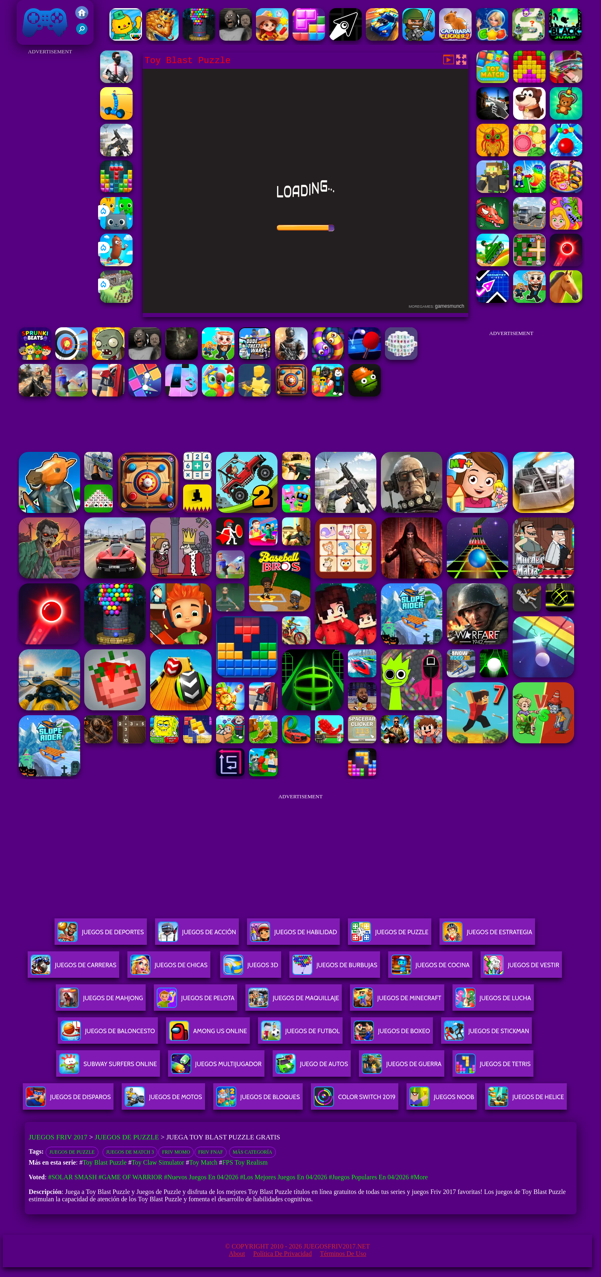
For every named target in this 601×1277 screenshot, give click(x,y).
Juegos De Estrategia (487, 935)
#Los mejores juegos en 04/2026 (283, 1177)
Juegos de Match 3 (130, 1152)
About (237, 1253)
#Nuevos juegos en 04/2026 (201, 1177)
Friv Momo (176, 1152)
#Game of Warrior (130, 1177)
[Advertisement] (50, 179)
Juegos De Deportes (100, 935)
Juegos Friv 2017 (45, 22)
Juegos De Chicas (169, 968)
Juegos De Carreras (73, 968)
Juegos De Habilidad (293, 935)
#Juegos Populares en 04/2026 (369, 1177)
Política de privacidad (282, 1253)
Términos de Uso (343, 1253)
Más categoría (252, 1152)
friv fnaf (210, 1152)
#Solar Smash (72, 1177)
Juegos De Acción (197, 935)
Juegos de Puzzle (127, 1137)
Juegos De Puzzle (389, 935)
